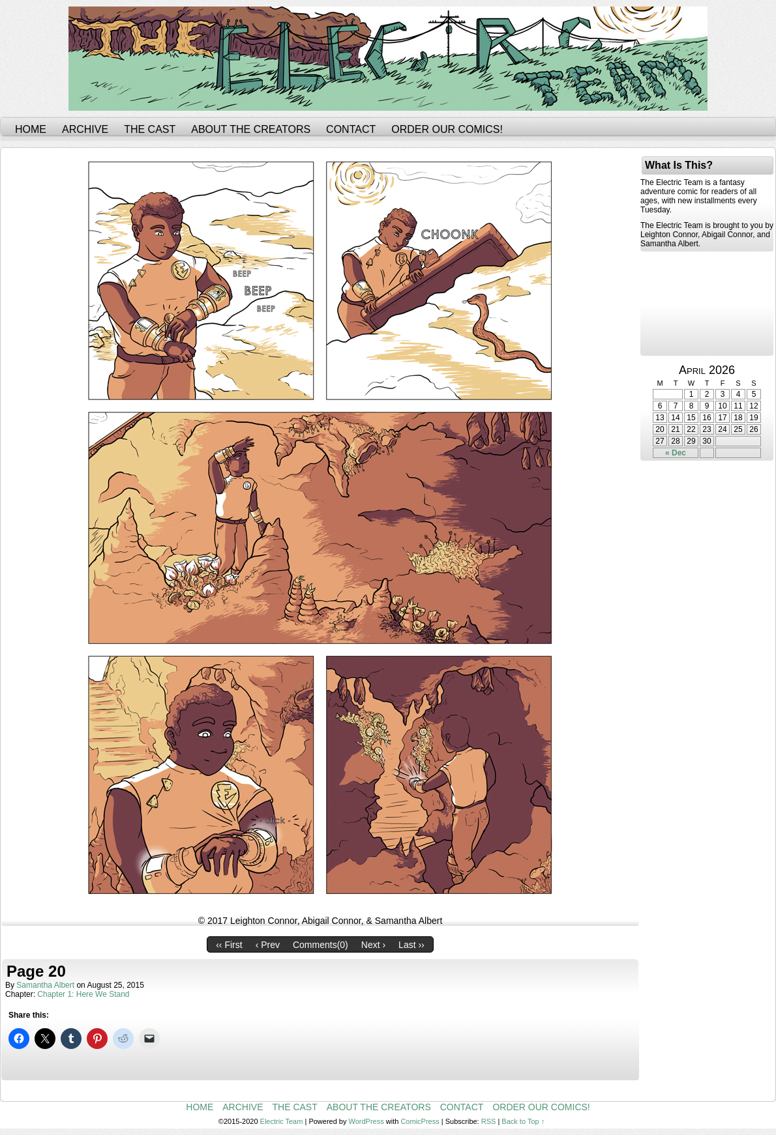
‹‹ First (229, 945)
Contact (351, 129)
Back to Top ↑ (523, 1121)
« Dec (675, 452)
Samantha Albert (45, 985)
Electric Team (281, 1121)
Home (30, 129)
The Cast (149, 129)
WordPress (366, 1121)
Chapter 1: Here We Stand (83, 994)
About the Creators (250, 129)
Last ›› (411, 945)
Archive (85, 129)
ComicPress (419, 1121)
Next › (373, 945)
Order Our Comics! (447, 129)
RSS (488, 1121)
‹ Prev (268, 945)
